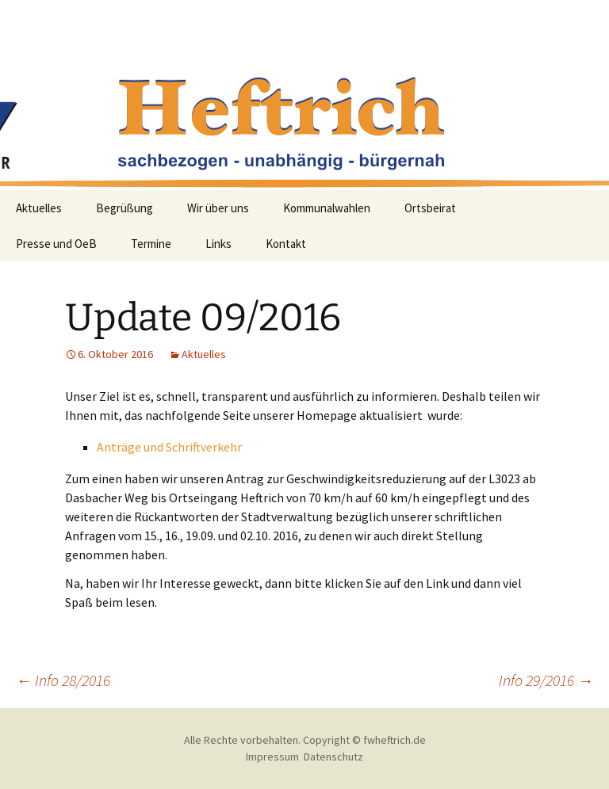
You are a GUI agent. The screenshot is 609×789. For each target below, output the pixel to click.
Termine (151, 243)
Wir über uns (218, 207)
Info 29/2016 (546, 680)
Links (218, 243)
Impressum (272, 756)
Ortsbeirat (430, 207)
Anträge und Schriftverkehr (169, 447)
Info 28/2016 (63, 680)
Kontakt (286, 243)
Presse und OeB (56, 243)
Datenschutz (333, 756)
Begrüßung (124, 207)
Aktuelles (39, 207)
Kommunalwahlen (326, 207)
